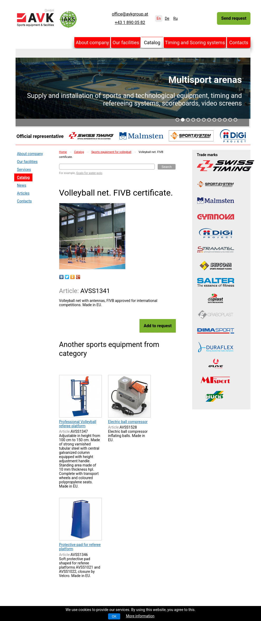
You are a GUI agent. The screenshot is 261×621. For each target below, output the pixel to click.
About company (92, 42)
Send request (233, 18)
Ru (175, 18)
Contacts (238, 42)
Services (24, 169)
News (21, 185)
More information (140, 616)
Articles (23, 193)
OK (114, 616)
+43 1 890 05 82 (130, 23)
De (167, 18)
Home (63, 152)
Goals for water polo (89, 173)
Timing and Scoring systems (195, 42)
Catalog (152, 42)
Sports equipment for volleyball (111, 152)
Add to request (158, 325)
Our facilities (126, 42)
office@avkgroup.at (130, 14)
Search (167, 167)
